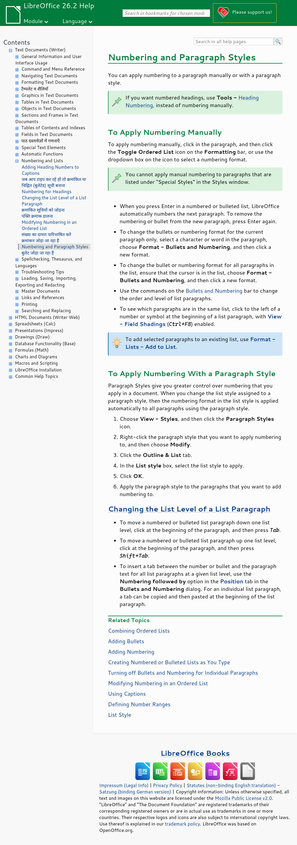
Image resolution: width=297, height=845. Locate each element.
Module (33, 21)
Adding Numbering (131, 651)
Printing (29, 304)
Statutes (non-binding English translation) (231, 785)
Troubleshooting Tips (42, 272)
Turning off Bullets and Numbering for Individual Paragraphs (183, 672)
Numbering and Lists (42, 161)
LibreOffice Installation (38, 370)
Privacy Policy (167, 785)
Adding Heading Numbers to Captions (50, 170)
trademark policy (182, 823)
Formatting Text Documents (49, 82)
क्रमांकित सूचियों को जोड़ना (43, 210)
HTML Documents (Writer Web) (47, 317)
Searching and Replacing (46, 311)
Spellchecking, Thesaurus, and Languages (48, 262)
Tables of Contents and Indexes (53, 128)
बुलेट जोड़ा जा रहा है (38, 253)
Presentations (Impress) (39, 330)
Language (74, 21)
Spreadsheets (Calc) (35, 324)
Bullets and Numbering (214, 290)
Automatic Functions (42, 154)
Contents (16, 42)
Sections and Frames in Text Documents (46, 118)
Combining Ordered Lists (139, 630)
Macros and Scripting (36, 363)
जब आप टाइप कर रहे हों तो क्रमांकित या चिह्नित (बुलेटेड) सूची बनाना (54, 182)
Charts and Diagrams (36, 357)
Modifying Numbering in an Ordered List (49, 225)
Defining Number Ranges (139, 704)
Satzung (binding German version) (135, 791)
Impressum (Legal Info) (123, 785)
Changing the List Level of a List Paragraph (54, 201)
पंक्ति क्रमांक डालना (37, 216)
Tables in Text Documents (47, 102)
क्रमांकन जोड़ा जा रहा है (40, 241)
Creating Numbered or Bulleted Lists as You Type (169, 662)
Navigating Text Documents (49, 76)
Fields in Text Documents (46, 134)
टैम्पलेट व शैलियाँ (34, 89)
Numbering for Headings (46, 191)
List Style (119, 714)
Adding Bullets (126, 641)
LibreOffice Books (195, 753)
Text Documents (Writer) (40, 50)
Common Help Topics (36, 376)
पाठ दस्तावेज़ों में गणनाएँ (40, 141)
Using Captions (127, 693)
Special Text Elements (43, 147)
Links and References (42, 297)
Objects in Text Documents (48, 108)
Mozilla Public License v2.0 (243, 798)
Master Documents (40, 291)
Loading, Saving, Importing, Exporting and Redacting (46, 281)
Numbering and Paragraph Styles (55, 247)
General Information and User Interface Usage (48, 59)
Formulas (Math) (32, 350)
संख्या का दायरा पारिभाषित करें (46, 234)
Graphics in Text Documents (49, 95)
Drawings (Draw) (32, 337)
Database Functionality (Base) (45, 344)
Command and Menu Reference (53, 69)
